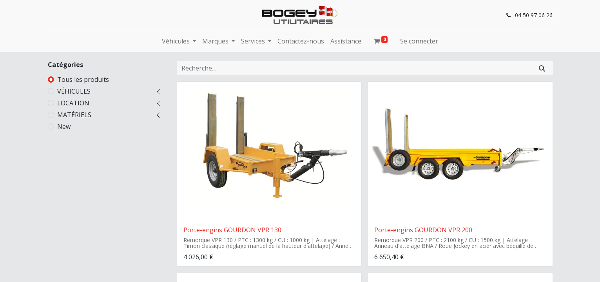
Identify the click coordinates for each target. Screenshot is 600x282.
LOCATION (73, 103)
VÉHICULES (74, 91)
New (64, 126)
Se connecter (419, 41)
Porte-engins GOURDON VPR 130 (232, 230)
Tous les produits (83, 79)
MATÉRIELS (74, 114)
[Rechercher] (542, 68)
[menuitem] (300, 41)
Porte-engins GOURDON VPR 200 (423, 230)
